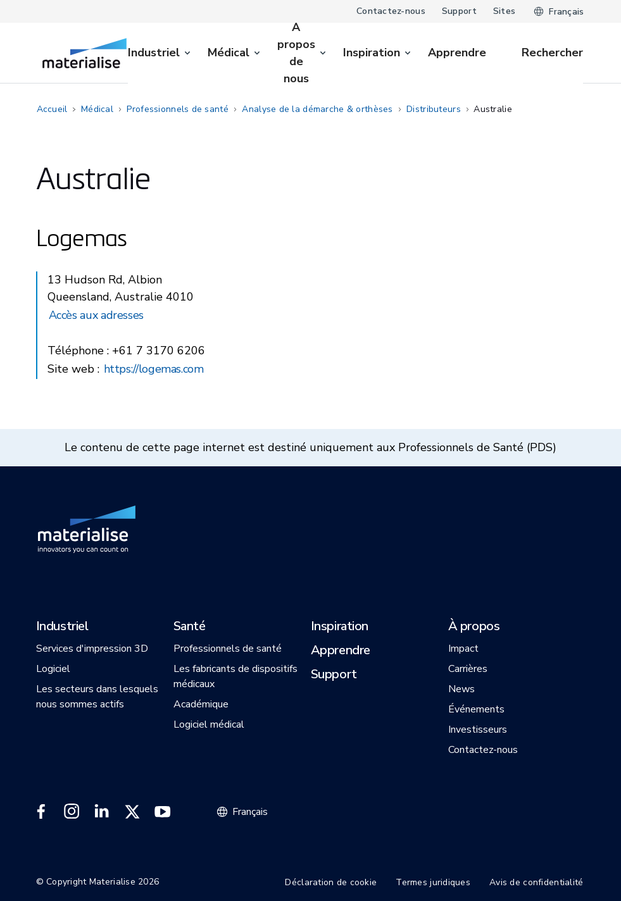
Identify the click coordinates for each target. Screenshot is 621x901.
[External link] (41, 812)
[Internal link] (84, 53)
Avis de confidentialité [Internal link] (536, 882)
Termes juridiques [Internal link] (433, 882)
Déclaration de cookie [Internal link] (331, 882)
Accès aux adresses (96, 315)
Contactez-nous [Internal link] (390, 11)
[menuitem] (160, 52)
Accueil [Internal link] (52, 109)
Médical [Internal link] (97, 109)
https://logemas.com (154, 368)
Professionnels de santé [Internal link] (177, 109)
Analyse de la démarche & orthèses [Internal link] (317, 109)
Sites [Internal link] (504, 11)
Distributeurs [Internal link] (433, 109)
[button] (62, 627)
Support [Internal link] (459, 11)
